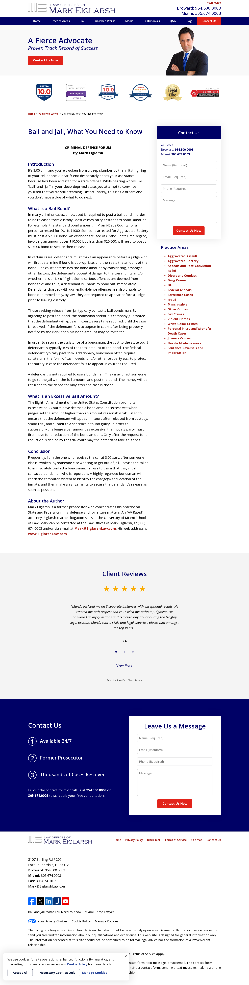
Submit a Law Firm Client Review (124, 680)
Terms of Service (176, 840)
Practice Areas (60, 21)
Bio (82, 21)
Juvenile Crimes (179, 338)
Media (129, 21)
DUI (170, 285)
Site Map (196, 840)
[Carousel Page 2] (124, 652)
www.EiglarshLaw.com (47, 534)
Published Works (104, 21)
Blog (189, 21)
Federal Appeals (179, 290)
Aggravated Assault (182, 256)
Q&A (173, 21)
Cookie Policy (81, 921)
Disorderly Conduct (182, 275)
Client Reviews (124, 573)
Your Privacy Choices (47, 921)
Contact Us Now (45, 60)
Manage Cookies (106, 921)
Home (37, 21)
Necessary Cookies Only (57, 973)
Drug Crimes (177, 280)
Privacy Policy (134, 840)
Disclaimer (153, 840)
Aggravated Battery (183, 261)
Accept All (20, 973)
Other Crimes (178, 309)
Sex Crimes (176, 314)
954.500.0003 (208, 8)
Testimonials (151, 21)
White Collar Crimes (182, 324)
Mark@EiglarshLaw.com (95, 528)
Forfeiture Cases (180, 295)
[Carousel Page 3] (133, 652)
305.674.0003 (208, 13)
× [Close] (126, 956)
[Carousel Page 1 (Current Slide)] (116, 652)
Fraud (172, 300)
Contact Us (209, 21)
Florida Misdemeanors (184, 343)
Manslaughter (178, 304)
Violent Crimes (179, 319)
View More (124, 665)
